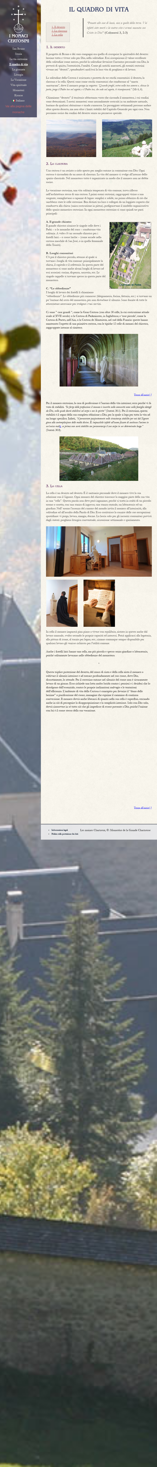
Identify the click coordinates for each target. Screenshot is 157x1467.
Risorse (18, 95)
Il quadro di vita (18, 64)
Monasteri (18, 90)
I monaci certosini (18, 38)
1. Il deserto (58, 27)
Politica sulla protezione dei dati (64, 834)
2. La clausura (59, 30)
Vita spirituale (18, 85)
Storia (18, 54)
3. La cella (57, 34)
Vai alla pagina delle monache (18, 109)
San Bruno (18, 48)
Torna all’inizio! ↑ (143, 394)
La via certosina (18, 59)
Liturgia (18, 74)
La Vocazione (18, 79)
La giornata (18, 69)
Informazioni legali (59, 830)
